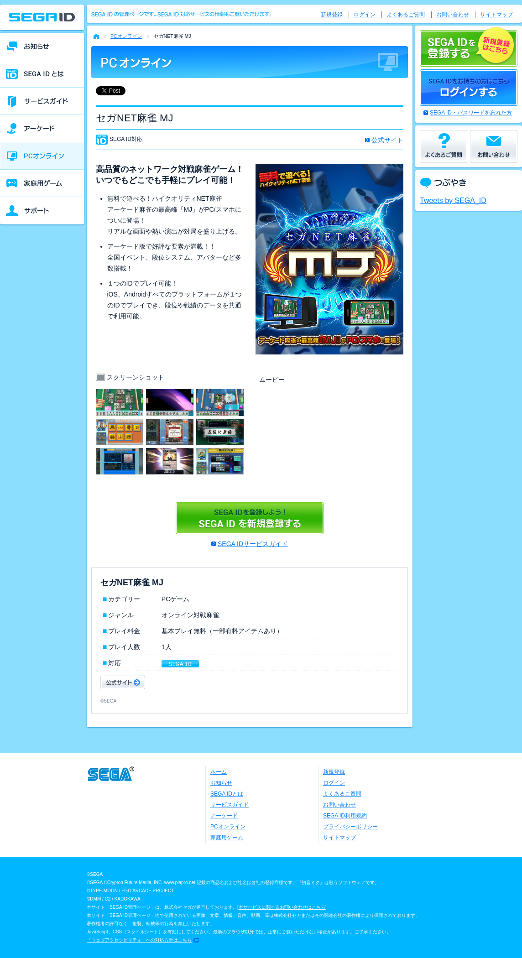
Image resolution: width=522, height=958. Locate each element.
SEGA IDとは (226, 794)
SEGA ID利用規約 (345, 815)
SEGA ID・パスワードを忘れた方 (471, 112)
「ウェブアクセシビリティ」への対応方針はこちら (139, 939)
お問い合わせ (452, 14)
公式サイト (387, 140)
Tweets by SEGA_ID (453, 200)
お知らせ (221, 783)
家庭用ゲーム (226, 837)
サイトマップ (496, 14)
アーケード (224, 815)
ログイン (365, 14)
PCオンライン (126, 36)
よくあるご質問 (405, 14)
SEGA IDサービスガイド (253, 543)
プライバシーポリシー (350, 826)
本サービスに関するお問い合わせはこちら (282, 907)
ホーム (218, 772)
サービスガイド (229, 805)
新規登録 (332, 14)
